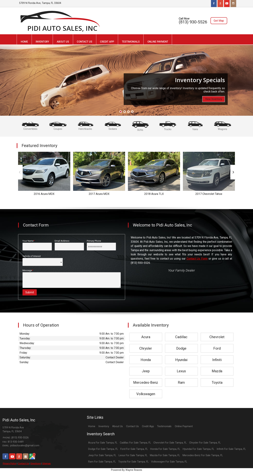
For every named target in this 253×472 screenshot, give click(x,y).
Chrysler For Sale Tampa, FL (205, 442)
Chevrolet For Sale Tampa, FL (170, 442)
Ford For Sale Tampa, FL (134, 449)
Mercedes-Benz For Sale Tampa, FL (203, 455)
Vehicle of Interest (42, 260)
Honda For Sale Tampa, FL (165, 449)
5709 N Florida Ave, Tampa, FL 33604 (40, 3)
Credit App (148, 426)
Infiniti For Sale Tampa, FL (231, 449)
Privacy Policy (9, 463)
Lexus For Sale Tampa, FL (133, 455)
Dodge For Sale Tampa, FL (103, 449)
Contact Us (23, 463)
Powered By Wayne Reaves (126, 469)
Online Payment (184, 426)
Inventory (103, 426)
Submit (29, 292)
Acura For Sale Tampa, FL (102, 442)
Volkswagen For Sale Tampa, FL (169, 461)
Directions (36, 463)
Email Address (69, 245)
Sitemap (46, 463)
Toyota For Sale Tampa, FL (133, 461)
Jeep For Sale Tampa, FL (102, 455)
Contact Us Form (197, 258)
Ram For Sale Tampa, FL (102, 461)
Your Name (37, 245)
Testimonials (164, 426)
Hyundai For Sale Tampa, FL (198, 449)
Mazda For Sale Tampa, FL (165, 455)
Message (71, 278)
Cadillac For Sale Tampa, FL (135, 442)
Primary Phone (101, 245)
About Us (117, 426)
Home (91, 426)
